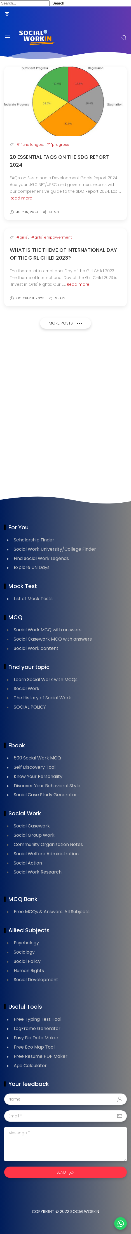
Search (58, 3)
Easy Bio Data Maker (36, 1038)
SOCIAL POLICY (30, 707)
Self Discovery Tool (34, 767)
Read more (21, 198)
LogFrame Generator (37, 1028)
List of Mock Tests (33, 598)
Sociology (24, 952)
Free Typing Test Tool (37, 1019)
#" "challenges (30, 144)
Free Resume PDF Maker (40, 1056)
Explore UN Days (32, 567)
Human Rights (29, 970)
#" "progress (57, 144)
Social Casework (32, 826)
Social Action (28, 863)
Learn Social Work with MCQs (46, 679)
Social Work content (36, 648)
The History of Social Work (42, 698)
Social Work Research (38, 872)
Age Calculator (30, 1065)
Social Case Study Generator (45, 794)
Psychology (26, 943)
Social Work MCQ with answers (47, 630)
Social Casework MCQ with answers (53, 639)
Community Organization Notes (48, 844)
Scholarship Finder (34, 540)
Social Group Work (34, 835)
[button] (120, 1223)
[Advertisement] (65, 414)
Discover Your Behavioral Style (47, 785)
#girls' (22, 237)
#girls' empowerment (51, 237)
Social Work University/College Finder (55, 549)
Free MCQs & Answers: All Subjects (52, 911)
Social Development (36, 979)
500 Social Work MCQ (37, 758)
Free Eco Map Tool (34, 1047)
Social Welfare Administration (46, 853)
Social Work (26, 688)
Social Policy (27, 961)
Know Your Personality (38, 776)
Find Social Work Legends (41, 558)
